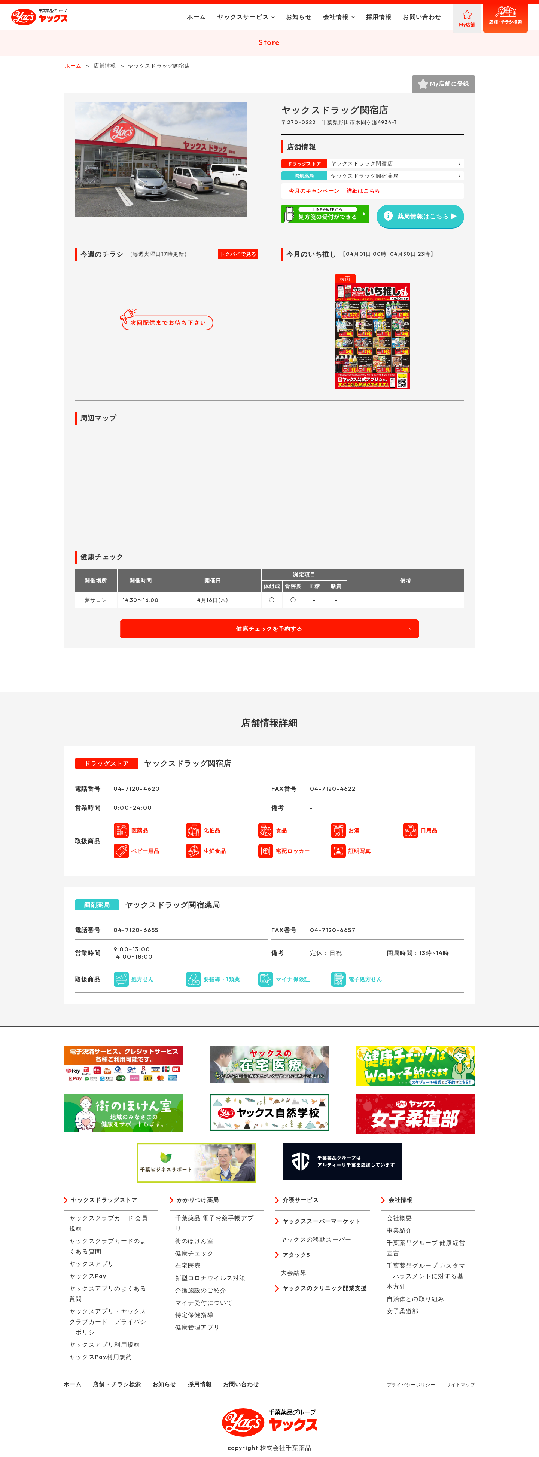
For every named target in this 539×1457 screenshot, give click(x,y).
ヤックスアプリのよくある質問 (107, 1297)
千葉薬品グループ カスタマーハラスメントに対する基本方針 (426, 1279)
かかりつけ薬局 (199, 1203)
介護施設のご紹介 (201, 1294)
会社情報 (300, 17)
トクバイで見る (238, 257)
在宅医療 (188, 1269)
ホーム (161, 17)
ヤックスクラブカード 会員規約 (108, 1227)
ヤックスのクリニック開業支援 (324, 1299)
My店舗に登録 (446, 86)
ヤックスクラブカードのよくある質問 (107, 1250)
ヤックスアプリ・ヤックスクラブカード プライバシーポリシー (107, 1325)
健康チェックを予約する (269, 632)
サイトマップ (461, 1388)
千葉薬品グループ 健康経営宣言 (426, 1252)
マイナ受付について (204, 1306)
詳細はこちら (363, 194)
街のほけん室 (194, 1244)
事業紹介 (399, 1234)
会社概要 (399, 1221)
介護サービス (302, 1203)
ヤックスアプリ (91, 1267)
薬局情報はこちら (416, 217)
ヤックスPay (87, 1279)
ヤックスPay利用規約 (100, 1360)
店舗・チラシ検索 (120, 1388)
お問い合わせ (387, 17)
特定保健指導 (194, 1318)
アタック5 (297, 1260)
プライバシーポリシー (411, 1388)
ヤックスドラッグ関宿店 (362, 166)
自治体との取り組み (416, 1302)
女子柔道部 (403, 1315)
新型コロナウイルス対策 (210, 1281)
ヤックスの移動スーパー (316, 1244)
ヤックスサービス (208, 17)
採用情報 (343, 17)
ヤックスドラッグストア (106, 1203)
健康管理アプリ (197, 1331)
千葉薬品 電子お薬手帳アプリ (214, 1227)
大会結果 (294, 1278)
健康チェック (194, 1257)
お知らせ (263, 17)
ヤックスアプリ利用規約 (104, 1348)
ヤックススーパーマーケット (324, 1225)
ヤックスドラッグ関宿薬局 (365, 178)
